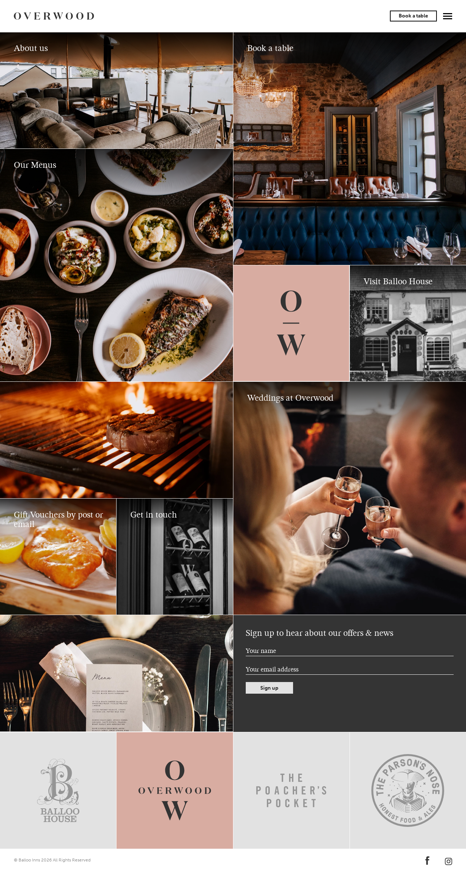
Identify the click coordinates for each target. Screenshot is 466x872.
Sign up (269, 688)
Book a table (413, 16)
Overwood (54, 16)
